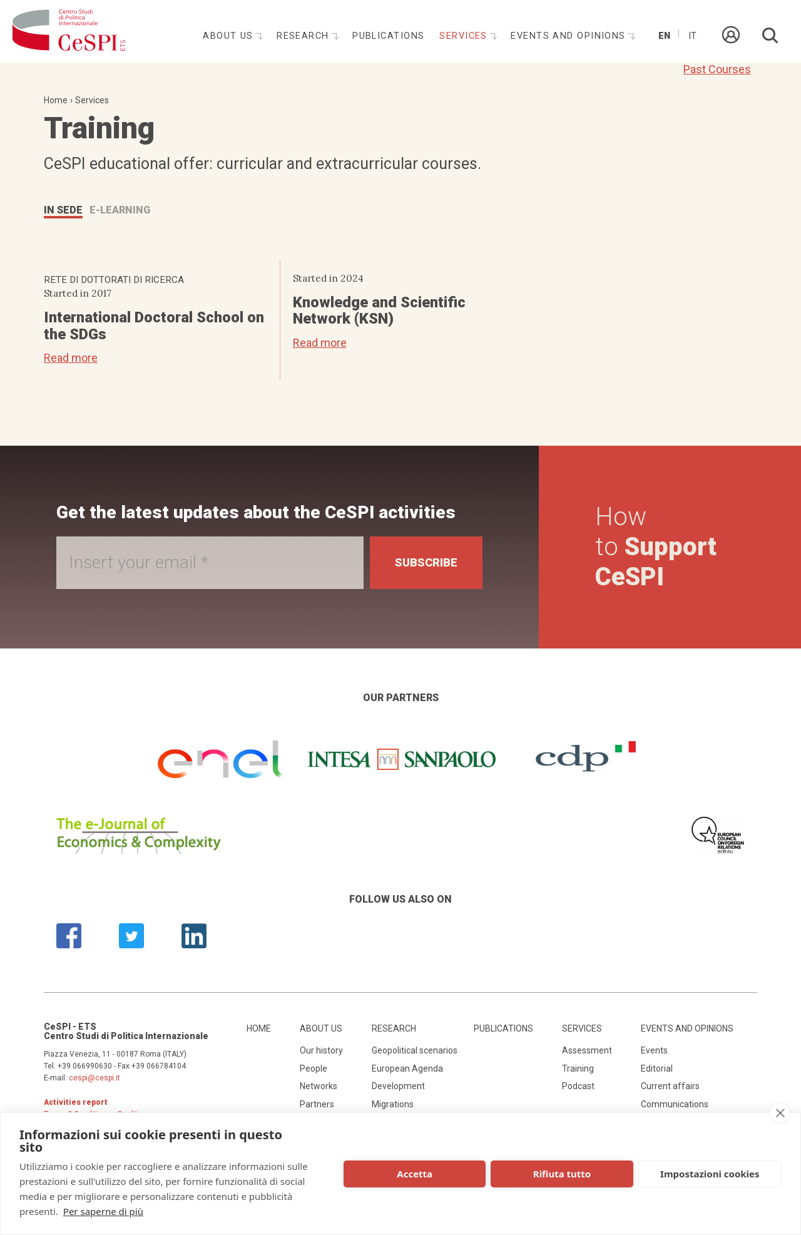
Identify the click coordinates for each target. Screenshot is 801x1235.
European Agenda (407, 1068)
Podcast (578, 1086)
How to (656, 547)
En (664, 36)
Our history (321, 1050)
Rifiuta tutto (562, 1173)
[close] (780, 1113)
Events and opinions (570, 36)
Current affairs (670, 1086)
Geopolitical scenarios (414, 1050)
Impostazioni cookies (710, 1173)
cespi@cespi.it (94, 1078)
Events (654, 1050)
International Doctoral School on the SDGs (154, 325)
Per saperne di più (103, 1211)
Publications (388, 36)
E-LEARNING (119, 210)
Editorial (657, 1068)
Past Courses (717, 69)
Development (398, 1086)
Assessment (587, 1050)
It (692, 36)
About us (230, 36)
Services (465, 36)
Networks (318, 1086)
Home (56, 100)
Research (304, 36)
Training (578, 1068)
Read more (71, 357)
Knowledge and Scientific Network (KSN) (379, 310)
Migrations (393, 1104)
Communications (674, 1104)
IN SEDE (63, 210)
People (313, 1068)
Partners (317, 1104)
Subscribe (426, 562)
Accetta (414, 1173)
